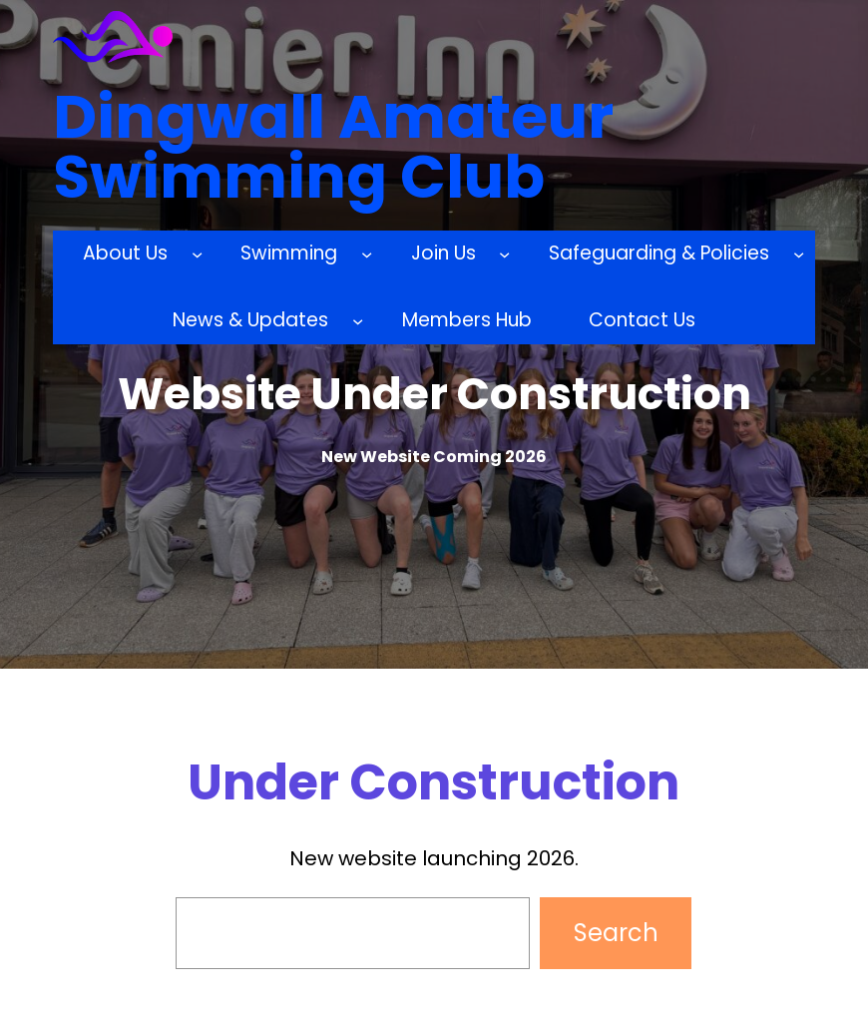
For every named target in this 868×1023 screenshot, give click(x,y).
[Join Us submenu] (504, 254)
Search (616, 932)
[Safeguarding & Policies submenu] (798, 254)
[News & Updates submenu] (357, 320)
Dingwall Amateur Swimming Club (333, 147)
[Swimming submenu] (366, 254)
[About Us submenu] (197, 254)
